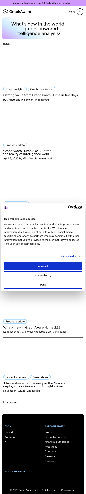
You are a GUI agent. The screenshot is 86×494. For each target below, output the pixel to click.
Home (6, 43)
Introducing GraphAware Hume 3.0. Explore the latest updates (41, 3)
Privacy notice (68, 490)
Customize (43, 275)
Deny (43, 284)
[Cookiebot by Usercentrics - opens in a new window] (68, 207)
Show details (68, 256)
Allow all (43, 266)
